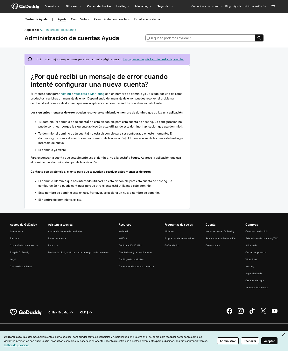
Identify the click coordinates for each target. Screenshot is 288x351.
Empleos (14, 238)
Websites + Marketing (89, 93)
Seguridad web (253, 273)
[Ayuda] (237, 6)
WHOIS (123, 238)
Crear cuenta (213, 245)
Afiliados (169, 231)
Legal (13, 259)
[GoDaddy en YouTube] (274, 313)
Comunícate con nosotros (112, 19)
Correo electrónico (99, 6)
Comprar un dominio (256, 231)
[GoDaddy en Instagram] (240, 313)
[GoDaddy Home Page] (26, 312)
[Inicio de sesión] (255, 6)
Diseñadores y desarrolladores (135, 252)
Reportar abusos (57, 238)
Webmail (123, 231)
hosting (65, 93)
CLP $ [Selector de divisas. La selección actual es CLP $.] (86, 312)
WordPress (251, 259)
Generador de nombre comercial (136, 266)
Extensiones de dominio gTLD (261, 238)
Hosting (249, 266)
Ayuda (62, 19)
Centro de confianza (21, 266)
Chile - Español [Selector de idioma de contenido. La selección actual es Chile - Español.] (61, 312)
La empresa (16, 231)
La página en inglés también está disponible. (153, 59)
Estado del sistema (147, 19)
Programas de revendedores (180, 238)
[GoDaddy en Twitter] (263, 313)
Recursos (53, 245)
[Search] (259, 37)
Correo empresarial (256, 252)
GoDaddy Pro (172, 245)
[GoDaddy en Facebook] (229, 313)
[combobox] (200, 38)
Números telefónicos (256, 287)
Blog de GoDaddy (19, 252)
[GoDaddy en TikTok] (252, 313)
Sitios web (250, 245)
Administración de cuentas (58, 29)
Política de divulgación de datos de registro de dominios (78, 252)
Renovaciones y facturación (220, 238)
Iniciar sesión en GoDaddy (220, 231)
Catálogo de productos (131, 259)
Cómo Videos (80, 19)
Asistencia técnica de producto (65, 231)
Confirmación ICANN (130, 245)
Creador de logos (254, 280)
